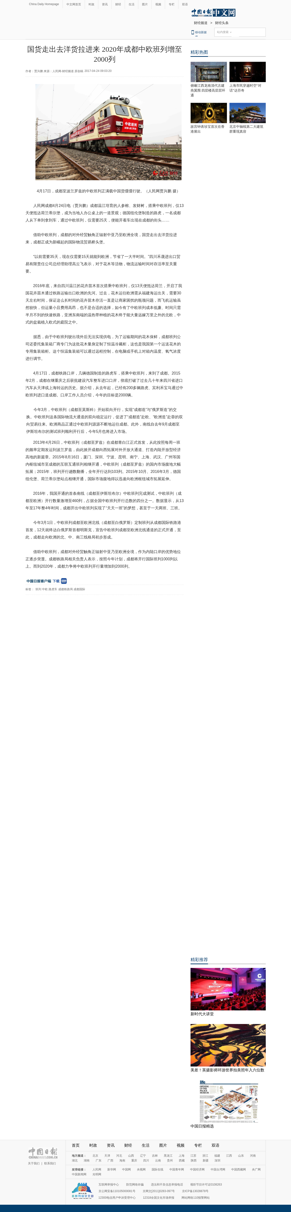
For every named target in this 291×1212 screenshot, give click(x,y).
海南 (122, 1160)
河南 (253, 1155)
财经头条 (222, 23)
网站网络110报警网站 (196, 1197)
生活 (131, 4)
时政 (91, 4)
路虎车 (53, 589)
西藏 (182, 1160)
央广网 (256, 1169)
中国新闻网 (79, 1174)
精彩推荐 (199, 959)
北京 (95, 1155)
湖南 (87, 1160)
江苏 (193, 1155)
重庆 (134, 1160)
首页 (76, 1145)
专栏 (172, 4)
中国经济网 (197, 1169)
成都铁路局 (65, 589)
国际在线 (157, 1169)
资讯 (105, 4)
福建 (217, 1155)
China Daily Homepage (44, 4)
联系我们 (50, 1163)
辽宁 (143, 1155)
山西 (131, 1155)
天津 (107, 1155)
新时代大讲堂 (202, 1014)
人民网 (96, 1169)
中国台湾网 (218, 1169)
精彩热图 (199, 52)
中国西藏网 (238, 1169)
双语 (185, 4)
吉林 (155, 1155)
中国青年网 (176, 1169)
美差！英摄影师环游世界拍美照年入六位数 (227, 1070)
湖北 (75, 1160)
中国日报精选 (202, 1126)
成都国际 (79, 589)
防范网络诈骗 (135, 1184)
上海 (181, 1155)
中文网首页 (74, 4)
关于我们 (34, 1163)
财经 (118, 4)
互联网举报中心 (109, 1184)
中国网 (126, 1169)
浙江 (205, 1155)
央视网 (141, 1169)
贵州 (170, 1160)
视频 (158, 4)
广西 (110, 1160)
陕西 (194, 1160)
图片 (145, 4)
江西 (229, 1155)
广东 (98, 1160)
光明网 (96, 1174)
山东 (241, 1155)
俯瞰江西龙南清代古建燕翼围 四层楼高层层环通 (208, 90)
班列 (38, 589)
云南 (158, 1160)
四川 (146, 1160)
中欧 (45, 589)
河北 (119, 1155)
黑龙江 (168, 1155)
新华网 (111, 1169)
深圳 (217, 1160)
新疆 (205, 1160)
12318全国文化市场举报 (158, 1197)
